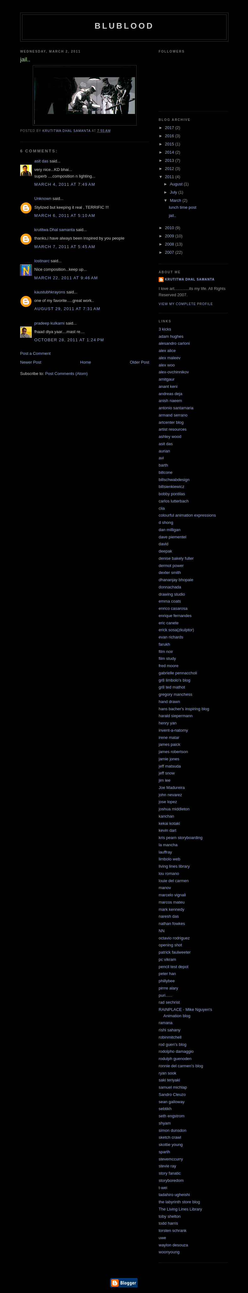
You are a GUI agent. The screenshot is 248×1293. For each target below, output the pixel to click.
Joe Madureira (172, 787)
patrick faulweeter (175, 952)
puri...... (165, 995)
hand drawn (169, 701)
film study (167, 658)
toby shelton (170, 1216)
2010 (170, 227)
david (163, 544)
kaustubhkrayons (49, 292)
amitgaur (167, 379)
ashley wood (170, 436)
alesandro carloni (174, 343)
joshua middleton (174, 809)
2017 (170, 127)
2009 (170, 236)
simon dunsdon (172, 1130)
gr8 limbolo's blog (174, 680)
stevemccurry (171, 1159)
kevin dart (167, 830)
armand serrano (173, 415)
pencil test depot (174, 966)
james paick (169, 744)
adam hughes (171, 336)
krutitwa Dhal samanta (54, 229)
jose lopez (168, 801)
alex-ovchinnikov (174, 372)
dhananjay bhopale (176, 579)
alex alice (167, 350)
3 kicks (165, 329)
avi (161, 458)
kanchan (166, 816)
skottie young (171, 1144)
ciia (162, 508)
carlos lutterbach (174, 501)
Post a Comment (35, 353)
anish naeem (170, 400)
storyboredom (171, 1180)
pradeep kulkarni (49, 323)
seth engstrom (171, 1116)
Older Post (139, 362)
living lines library (174, 866)
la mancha (168, 844)
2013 (170, 160)
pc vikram (167, 959)
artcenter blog (171, 422)
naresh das (169, 916)
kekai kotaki (169, 823)
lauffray (165, 852)
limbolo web (169, 859)
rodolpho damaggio (176, 1051)
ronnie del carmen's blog (181, 1065)
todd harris (168, 1223)
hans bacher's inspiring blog (184, 708)
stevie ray (167, 1166)
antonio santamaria (176, 407)
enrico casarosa (173, 608)
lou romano (169, 873)
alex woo (167, 365)
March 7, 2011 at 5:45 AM (64, 246)
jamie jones (169, 759)
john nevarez (170, 794)
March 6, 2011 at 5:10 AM (64, 215)
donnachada (170, 587)
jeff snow (167, 773)
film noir (166, 651)
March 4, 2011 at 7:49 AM (64, 184)
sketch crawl (170, 1137)
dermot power (171, 565)
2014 (170, 152)
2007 (170, 252)
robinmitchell (170, 1037)
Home (85, 362)
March (176, 200)
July (174, 192)
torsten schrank (173, 1230)
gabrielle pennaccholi (178, 673)
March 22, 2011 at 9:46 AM (66, 277)
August (177, 184)
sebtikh (165, 1108)
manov (165, 887)
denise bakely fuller (176, 558)
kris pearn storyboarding (180, 837)
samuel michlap (173, 1087)
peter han (167, 973)
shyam (165, 1123)
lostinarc (41, 260)
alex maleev (169, 357)
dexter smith (170, 572)
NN (162, 930)
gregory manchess (175, 694)
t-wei (163, 1187)
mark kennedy (171, 909)
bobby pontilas (172, 493)
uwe (162, 1237)
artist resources (173, 429)
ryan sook (167, 1073)
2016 (170, 135)
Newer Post (30, 362)
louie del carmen (174, 880)
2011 (170, 176)
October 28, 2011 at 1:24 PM (69, 339)
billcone (165, 472)
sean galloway (171, 1101)
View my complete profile (186, 304)
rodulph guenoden (175, 1058)
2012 (170, 168)
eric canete (169, 623)
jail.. (172, 215)
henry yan (168, 723)
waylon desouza (173, 1245)
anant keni (168, 386)
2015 (170, 144)
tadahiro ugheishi (174, 1194)
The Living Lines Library (180, 1209)
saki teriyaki (169, 1080)
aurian (164, 451)
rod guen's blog (173, 1044)
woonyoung (169, 1252)
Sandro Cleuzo (172, 1094)
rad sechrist (169, 1002)
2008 (170, 244)
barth (163, 465)
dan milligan (169, 529)
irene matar (169, 737)
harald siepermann (176, 715)
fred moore (168, 665)
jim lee (165, 780)
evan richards (171, 637)
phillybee (167, 980)
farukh (164, 644)
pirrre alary (168, 988)
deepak (165, 551)
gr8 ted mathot (172, 687)
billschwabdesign (174, 479)
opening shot (170, 945)
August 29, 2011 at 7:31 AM (67, 308)
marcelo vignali (172, 895)
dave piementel (172, 537)
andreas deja (170, 393)
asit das (41, 161)
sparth (164, 1151)
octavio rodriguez (174, 938)
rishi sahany (169, 1030)
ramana (165, 1022)
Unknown (42, 198)
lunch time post (182, 207)
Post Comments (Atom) (66, 373)
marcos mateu (171, 902)
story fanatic (170, 1173)
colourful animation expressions (187, 515)
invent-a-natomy (173, 730)
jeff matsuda (170, 766)
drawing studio (172, 594)
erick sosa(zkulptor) (176, 629)
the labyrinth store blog (179, 1201)
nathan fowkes (172, 923)
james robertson (173, 751)
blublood (124, 26)
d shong (166, 522)
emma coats (170, 601)
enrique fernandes (175, 615)
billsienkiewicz (171, 486)
